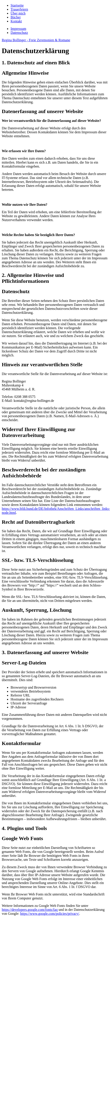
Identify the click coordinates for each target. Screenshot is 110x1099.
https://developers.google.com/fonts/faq (30, 909)
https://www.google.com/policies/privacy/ (49, 913)
